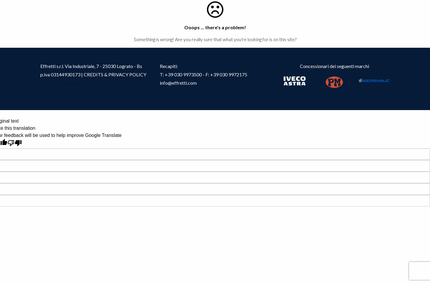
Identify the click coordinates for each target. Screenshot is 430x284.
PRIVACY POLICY (127, 74)
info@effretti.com (178, 83)
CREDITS (94, 74)
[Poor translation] (14, 143)
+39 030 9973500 (183, 74)
